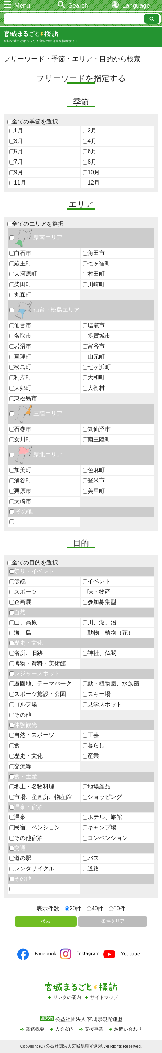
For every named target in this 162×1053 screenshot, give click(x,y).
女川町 (20, 439)
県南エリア (35, 237)
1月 (16, 130)
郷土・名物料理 (31, 786)
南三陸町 (97, 439)
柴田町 (20, 284)
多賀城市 (97, 336)
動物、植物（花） (108, 633)
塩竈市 (94, 325)
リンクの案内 (67, 997)
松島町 (20, 367)
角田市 (94, 253)
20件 (73, 908)
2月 (89, 130)
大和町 (94, 377)
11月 (17, 183)
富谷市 (94, 346)
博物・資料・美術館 (37, 663)
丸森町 (20, 295)
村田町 (94, 274)
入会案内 (64, 1029)
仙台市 (20, 325)
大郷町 (20, 388)
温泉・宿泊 (26, 807)
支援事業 (94, 1029)
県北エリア (35, 454)
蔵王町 (20, 263)
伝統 (17, 581)
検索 (45, 921)
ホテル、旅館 (102, 817)
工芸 (91, 735)
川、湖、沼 (99, 622)
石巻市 (20, 429)
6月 (89, 151)
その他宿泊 (26, 838)
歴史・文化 (26, 643)
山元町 (94, 357)
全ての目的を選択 (32, 562)
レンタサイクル (31, 868)
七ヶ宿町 (97, 263)
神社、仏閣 (99, 653)
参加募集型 (99, 602)
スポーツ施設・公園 (37, 694)
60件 (117, 908)
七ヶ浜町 (97, 367)
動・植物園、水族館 (111, 683)
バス (91, 858)
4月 (89, 141)
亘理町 (20, 357)
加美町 (20, 470)
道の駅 (20, 858)
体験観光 (23, 725)
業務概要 (35, 1029)
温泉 (17, 817)
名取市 (20, 336)
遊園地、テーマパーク (40, 683)
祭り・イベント (31, 571)
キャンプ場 (99, 827)
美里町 (94, 491)
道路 (91, 868)
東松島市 (23, 398)
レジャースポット (34, 673)
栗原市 (20, 491)
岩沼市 (20, 346)
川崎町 (94, 284)
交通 (17, 848)
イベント (97, 581)
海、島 (20, 633)
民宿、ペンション (34, 827)
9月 (16, 172)
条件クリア (113, 921)
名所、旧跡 (26, 653)
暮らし (94, 745)
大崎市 (20, 501)
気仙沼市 (97, 429)
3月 (16, 141)
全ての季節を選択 (32, 121)
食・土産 (23, 776)
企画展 (20, 602)
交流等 (20, 766)
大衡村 (94, 388)
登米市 (94, 480)
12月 (91, 183)
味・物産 (97, 592)
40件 (95, 908)
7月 (16, 162)
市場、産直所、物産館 (40, 797)
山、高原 (23, 622)
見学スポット (102, 704)
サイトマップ (104, 997)
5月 (16, 151)
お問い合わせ (128, 1029)
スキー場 (97, 694)
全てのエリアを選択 (35, 224)
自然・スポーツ (31, 735)
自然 (17, 612)
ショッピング (102, 797)
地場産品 (97, 786)
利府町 (20, 377)
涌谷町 (20, 480)
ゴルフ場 (23, 704)
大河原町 (23, 274)
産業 (91, 756)
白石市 (20, 253)
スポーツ (23, 592)
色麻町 (94, 470)
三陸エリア (35, 413)
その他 (21, 511)
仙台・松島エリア (44, 310)
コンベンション (105, 838)
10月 (91, 172)
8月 (89, 162)
